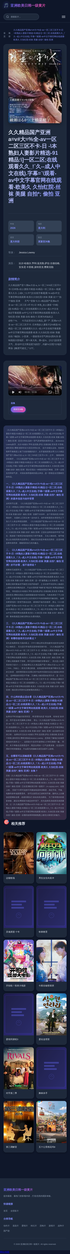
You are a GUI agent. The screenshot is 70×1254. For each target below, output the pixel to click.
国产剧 (7, 1231)
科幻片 (34, 1226)
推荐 (9, 36)
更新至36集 (18, 411)
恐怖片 (43, 1226)
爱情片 (25, 1226)
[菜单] (63, 17)
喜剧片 (16, 1226)
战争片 (61, 1226)
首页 (5, 36)
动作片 (7, 1226)
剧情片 (52, 1226)
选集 (13, 405)
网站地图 (4, 1252)
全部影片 (15, 1211)
